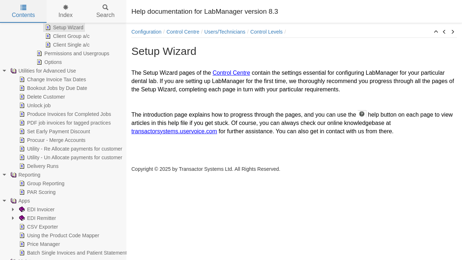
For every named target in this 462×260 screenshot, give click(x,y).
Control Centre (182, 32)
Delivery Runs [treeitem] (38, 166)
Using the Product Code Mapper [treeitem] (58, 235)
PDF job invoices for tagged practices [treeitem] (64, 122)
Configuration (146, 32)
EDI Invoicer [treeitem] (36, 209)
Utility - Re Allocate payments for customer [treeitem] (70, 148)
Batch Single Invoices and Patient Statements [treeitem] (73, 252)
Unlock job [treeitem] (34, 105)
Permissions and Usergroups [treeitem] (72, 53)
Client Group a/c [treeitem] (67, 36)
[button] (436, 32)
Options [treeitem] (48, 62)
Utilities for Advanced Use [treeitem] (42, 70)
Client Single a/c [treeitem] (67, 44)
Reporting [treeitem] (24, 174)
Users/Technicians (224, 32)
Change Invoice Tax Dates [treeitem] (52, 79)
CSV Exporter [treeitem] (38, 226)
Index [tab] (65, 11)
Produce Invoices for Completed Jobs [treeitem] (64, 114)
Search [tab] (105, 11)
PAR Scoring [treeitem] (37, 192)
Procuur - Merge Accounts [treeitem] (52, 140)
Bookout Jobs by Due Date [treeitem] (52, 88)
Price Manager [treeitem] (39, 244)
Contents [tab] (23, 11)
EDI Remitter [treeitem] (37, 218)
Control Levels (266, 32)
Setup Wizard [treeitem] (63, 27)
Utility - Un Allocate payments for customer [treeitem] (70, 157)
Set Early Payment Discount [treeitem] (54, 131)
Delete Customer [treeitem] (41, 96)
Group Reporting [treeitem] (41, 183)
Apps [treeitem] (19, 200)
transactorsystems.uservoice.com (174, 131)
